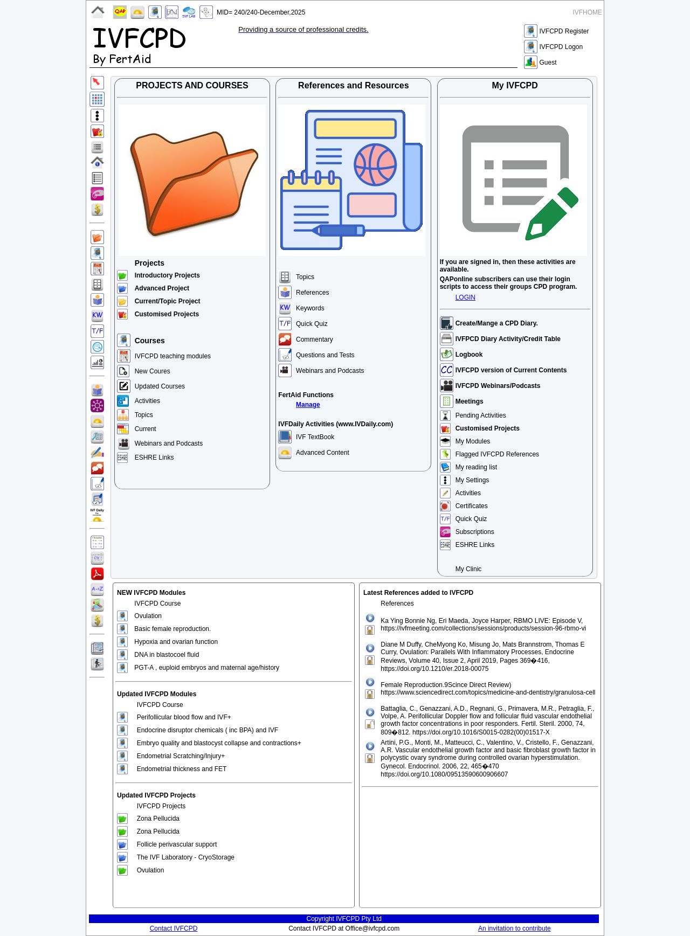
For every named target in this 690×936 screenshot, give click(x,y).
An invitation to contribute (514, 928)
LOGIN (465, 297)
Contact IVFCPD (174, 928)
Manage (308, 404)
